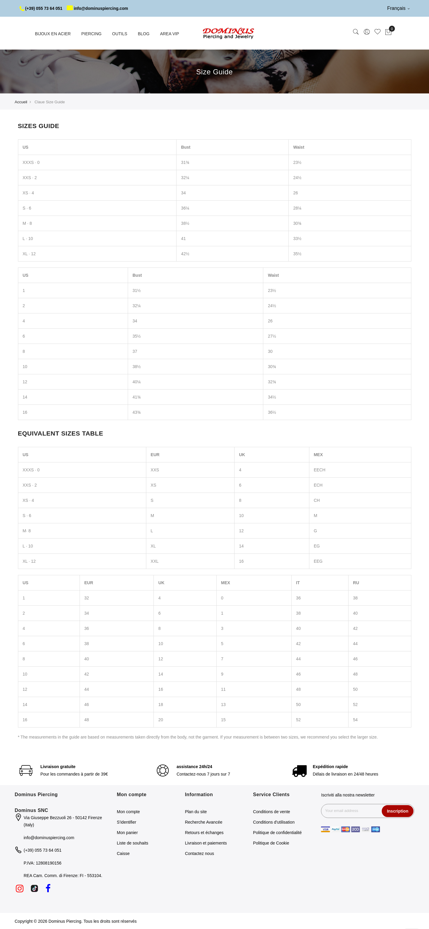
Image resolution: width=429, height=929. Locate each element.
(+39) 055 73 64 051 (41, 8)
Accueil (21, 101)
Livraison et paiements (206, 842)
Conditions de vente (271, 811)
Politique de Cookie (271, 842)
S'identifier (126, 821)
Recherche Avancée (203, 821)
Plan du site (196, 811)
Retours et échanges (204, 832)
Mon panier (127, 832)
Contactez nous (199, 853)
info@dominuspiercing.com (99, 8)
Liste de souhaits (132, 842)
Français (398, 8)
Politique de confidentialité (277, 832)
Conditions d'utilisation (274, 821)
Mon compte (128, 811)
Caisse (123, 853)
